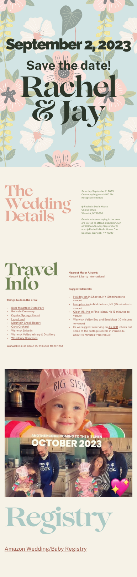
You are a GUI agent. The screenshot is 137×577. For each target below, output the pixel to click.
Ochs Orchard (20, 326)
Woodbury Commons (24, 338)
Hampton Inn (81, 304)
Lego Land (18, 319)
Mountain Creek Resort (26, 322)
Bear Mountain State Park (27, 307)
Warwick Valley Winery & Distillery (33, 334)
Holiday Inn (80, 296)
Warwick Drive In (22, 330)
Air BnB (113, 327)
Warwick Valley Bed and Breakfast (95, 319)
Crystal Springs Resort (25, 315)
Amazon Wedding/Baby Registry (46, 549)
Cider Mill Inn (82, 311)
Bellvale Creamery (23, 311)
